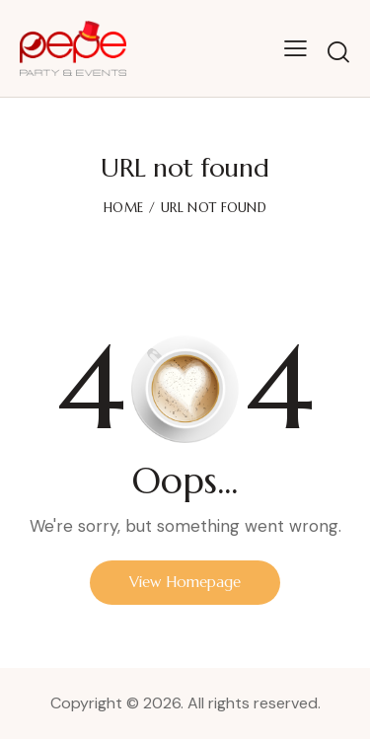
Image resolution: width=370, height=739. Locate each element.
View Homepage (185, 581)
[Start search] (338, 51)
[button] (295, 48)
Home (123, 207)
